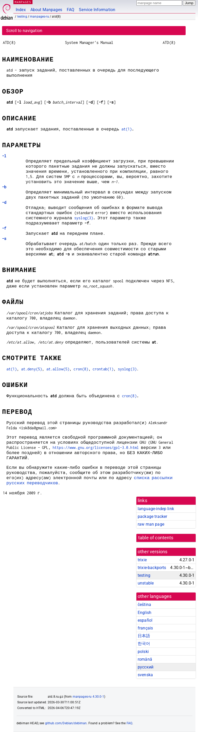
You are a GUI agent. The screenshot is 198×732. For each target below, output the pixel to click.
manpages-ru (39, 16)
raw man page (151, 524)
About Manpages (46, 9)
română (145, 659)
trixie (142, 559)
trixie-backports (152, 567)
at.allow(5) (58, 369)
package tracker (152, 516)
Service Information (97, 9)
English (144, 612)
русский (145, 667)
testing (22, 16)
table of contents (156, 537)
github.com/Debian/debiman (66, 723)
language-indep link (156, 508)
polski (143, 651)
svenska (145, 674)
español (145, 620)
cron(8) (80, 369)
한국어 (144, 643)
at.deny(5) (31, 369)
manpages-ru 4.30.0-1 (88, 696)
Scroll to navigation (24, 30)
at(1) (126, 129)
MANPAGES (23, 2)
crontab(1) (103, 369)
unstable (146, 583)
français (145, 628)
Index (21, 9)
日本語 (144, 635)
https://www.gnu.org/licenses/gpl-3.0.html (96, 447)
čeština (144, 604)
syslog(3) (83, 218)
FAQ (70, 9)
